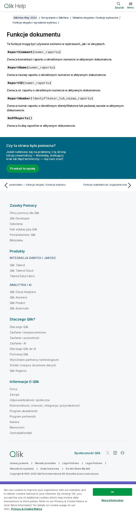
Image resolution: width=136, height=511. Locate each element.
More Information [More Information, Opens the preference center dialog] (112, 500)
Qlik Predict (17, 302)
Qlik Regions (18, 370)
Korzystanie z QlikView (55, 17)
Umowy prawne (19, 463)
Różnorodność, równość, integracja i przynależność (45, 405)
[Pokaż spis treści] (8, 17)
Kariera (14, 422)
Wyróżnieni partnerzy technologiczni (34, 359)
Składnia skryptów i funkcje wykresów (95, 17)
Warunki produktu (45, 463)
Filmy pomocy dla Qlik (24, 213)
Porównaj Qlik (19, 354)
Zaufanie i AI (18, 343)
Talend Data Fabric (22, 276)
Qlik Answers (18, 297)
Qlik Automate (19, 308)
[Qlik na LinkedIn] (115, 453)
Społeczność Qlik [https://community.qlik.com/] (87, 453)
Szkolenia (16, 223)
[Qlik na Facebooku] (122, 453)
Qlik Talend (17, 265)
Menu (130, 7)
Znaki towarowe (49, 468)
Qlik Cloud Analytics (23, 292)
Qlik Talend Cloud (21, 270)
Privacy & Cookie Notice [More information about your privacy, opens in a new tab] (26, 508)
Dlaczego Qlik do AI (23, 348)
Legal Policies (70, 463)
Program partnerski (23, 416)
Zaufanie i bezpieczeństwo (28, 332)
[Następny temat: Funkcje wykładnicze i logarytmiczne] (101, 185)
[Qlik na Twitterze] (108, 453)
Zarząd (14, 394)
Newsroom (17, 427)
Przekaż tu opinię (22, 168)
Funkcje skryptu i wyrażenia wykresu (35, 22)
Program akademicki (23, 411)
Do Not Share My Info (78, 468)
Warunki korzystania (22, 468)
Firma (13, 389)
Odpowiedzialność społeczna (30, 400)
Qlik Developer (20, 218)
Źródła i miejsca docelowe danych (33, 365)
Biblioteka (16, 240)
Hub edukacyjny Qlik (23, 229)
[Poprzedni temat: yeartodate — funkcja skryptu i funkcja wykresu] (35, 185)
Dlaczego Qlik (19, 327)
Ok (112, 491)
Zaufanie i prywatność (24, 337)
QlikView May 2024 (25, 17)
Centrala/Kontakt (21, 433)
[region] (68, 497)
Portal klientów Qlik (23, 234)
